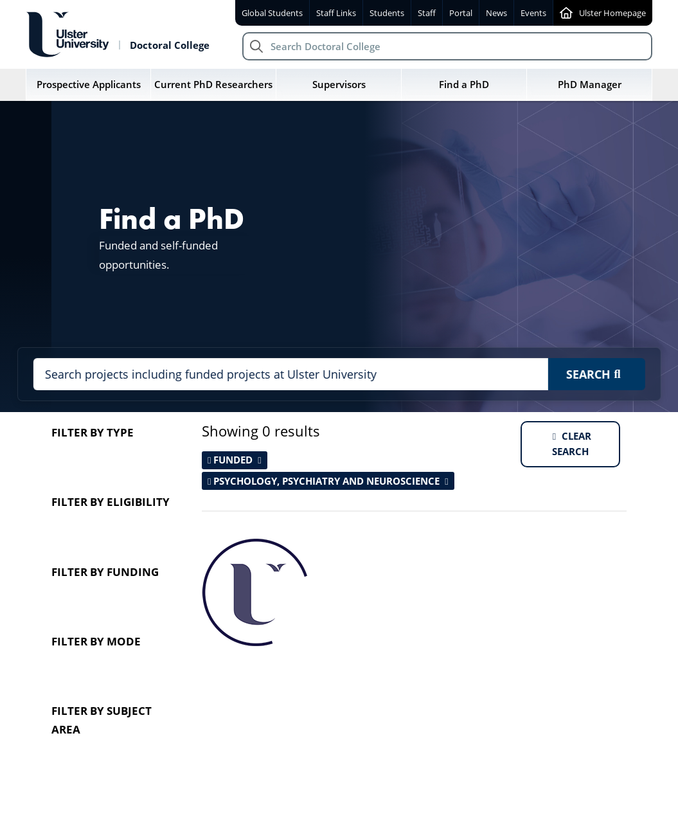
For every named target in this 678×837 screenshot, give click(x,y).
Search (593, 374)
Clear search (571, 443)
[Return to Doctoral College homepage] (118, 35)
